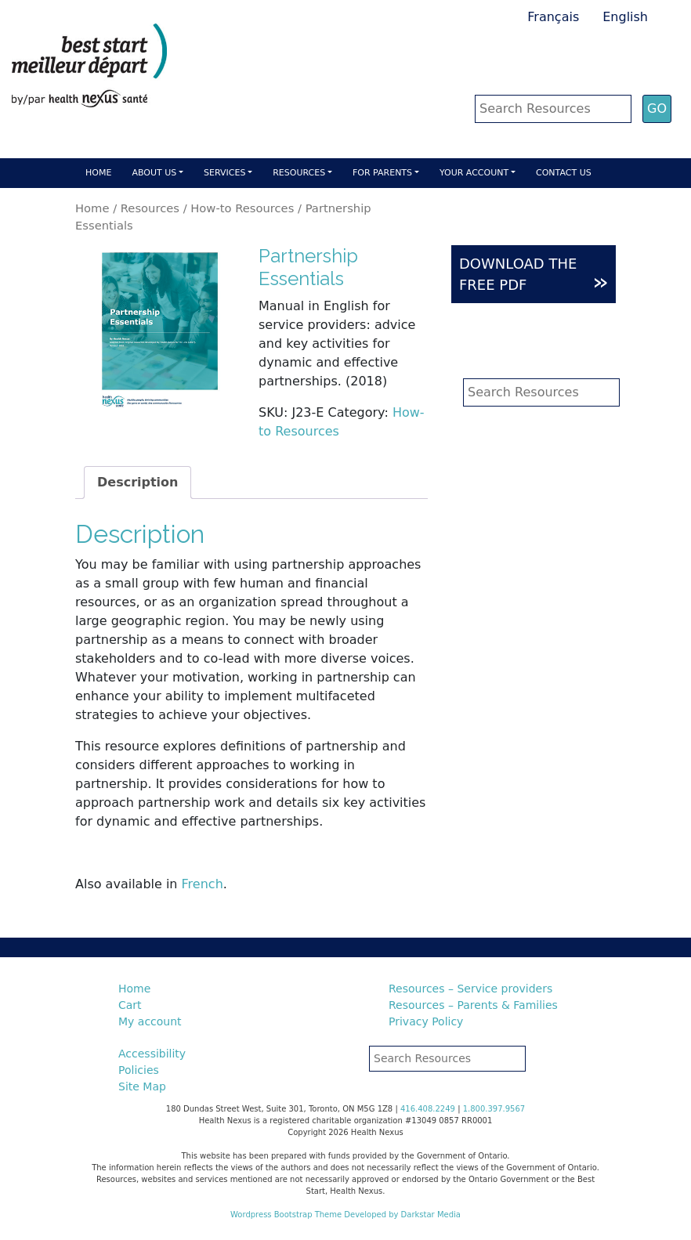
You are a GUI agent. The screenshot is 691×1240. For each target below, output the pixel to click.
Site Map (142, 1086)
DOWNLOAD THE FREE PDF (533, 275)
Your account (474, 173)
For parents (382, 173)
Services (224, 173)
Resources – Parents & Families (473, 1005)
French (202, 884)
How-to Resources (242, 208)
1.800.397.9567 (494, 1108)
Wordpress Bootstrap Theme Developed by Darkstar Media (345, 1214)
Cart (130, 1005)
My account (150, 1021)
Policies (138, 1070)
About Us (154, 173)
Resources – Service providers (470, 988)
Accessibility (152, 1053)
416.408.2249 (427, 1108)
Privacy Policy (426, 1021)
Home (98, 173)
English (625, 16)
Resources (299, 173)
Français (553, 16)
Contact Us (564, 173)
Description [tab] (137, 482)
